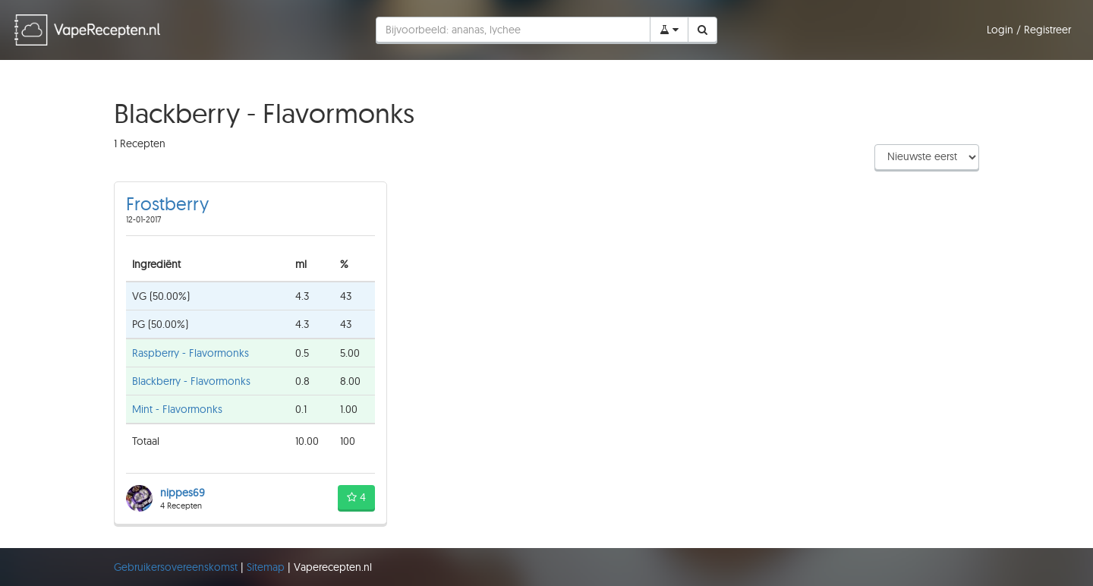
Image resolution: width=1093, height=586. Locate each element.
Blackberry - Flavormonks (191, 381)
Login (1001, 29)
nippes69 (182, 492)
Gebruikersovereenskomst (177, 567)
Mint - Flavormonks (177, 409)
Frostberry (167, 203)
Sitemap (267, 567)
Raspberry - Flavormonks (190, 353)
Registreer (1047, 29)
